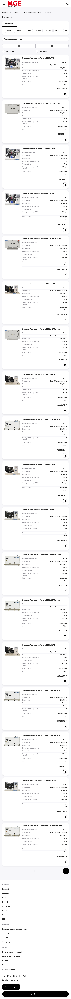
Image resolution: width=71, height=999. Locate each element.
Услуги (5, 948)
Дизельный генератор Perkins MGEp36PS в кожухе (42, 735)
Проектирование (9, 965)
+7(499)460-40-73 (14, 976)
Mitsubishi (6, 893)
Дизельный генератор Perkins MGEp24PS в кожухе (42, 600)
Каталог (5, 885)
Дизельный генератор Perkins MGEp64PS (38, 510)
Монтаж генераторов (11, 956)
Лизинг (5, 938)
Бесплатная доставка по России (15, 929)
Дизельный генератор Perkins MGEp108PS (39, 780)
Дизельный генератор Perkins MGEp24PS (38, 464)
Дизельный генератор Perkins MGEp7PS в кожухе (41, 103)
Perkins (5, 898)
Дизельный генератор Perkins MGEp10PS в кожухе (42, 239)
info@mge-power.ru (10, 980)
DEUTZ (5, 902)
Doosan (5, 911)
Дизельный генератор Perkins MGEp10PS (38, 148)
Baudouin (6, 889)
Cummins (6, 906)
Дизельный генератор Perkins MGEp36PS (38, 645)
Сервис (5, 960)
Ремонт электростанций (12, 952)
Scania (5, 915)
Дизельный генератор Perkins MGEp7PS (38, 58)
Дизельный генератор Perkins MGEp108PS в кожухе (42, 826)
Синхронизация (8, 969)
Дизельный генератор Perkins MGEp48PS (38, 374)
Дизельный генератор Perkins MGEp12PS (38, 194)
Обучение (6, 942)
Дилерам (6, 933)
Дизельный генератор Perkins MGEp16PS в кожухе (42, 419)
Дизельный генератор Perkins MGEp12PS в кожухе (42, 329)
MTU (4, 919)
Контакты (6, 925)
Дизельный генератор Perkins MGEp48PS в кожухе (42, 555)
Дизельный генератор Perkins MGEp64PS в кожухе (42, 690)
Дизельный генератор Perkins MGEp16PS (38, 284)
